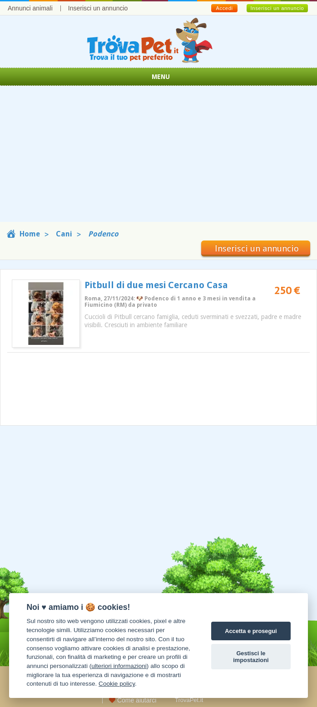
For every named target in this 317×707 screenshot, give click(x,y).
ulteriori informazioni (119, 666)
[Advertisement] (158, 158)
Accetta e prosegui (251, 631)
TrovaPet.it (189, 700)
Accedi (224, 8)
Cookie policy (117, 683)
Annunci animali (30, 8)
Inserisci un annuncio (98, 8)
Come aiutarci (132, 700)
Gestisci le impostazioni (250, 656)
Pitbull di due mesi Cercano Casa (156, 285)
